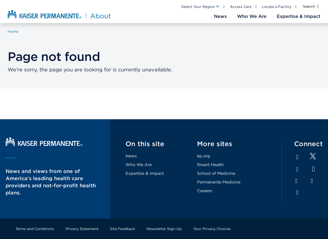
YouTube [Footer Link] (313, 169)
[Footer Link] (313, 157)
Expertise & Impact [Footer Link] (145, 173)
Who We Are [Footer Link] (139, 164)
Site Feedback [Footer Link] (122, 229)
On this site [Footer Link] (145, 144)
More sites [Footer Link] (214, 144)
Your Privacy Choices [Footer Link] (212, 229)
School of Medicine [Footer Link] (216, 173)
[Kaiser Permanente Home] (44, 144)
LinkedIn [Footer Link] (297, 169)
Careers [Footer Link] (204, 190)
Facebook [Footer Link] (297, 157)
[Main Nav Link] (200, 7)
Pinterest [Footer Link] (312, 181)
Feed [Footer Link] (297, 192)
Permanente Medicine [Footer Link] (218, 182)
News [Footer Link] (131, 156)
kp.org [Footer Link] (203, 156)
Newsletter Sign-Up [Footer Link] (164, 229)
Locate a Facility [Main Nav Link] (276, 7)
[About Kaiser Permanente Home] (60, 14)
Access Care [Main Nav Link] (241, 7)
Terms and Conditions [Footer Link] (34, 229)
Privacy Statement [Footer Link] (82, 229)
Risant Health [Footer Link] (210, 164)
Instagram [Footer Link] (296, 181)
